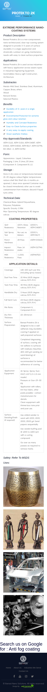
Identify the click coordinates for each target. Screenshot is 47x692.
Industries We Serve (32, 668)
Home (8, 668)
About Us (17, 668)
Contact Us (23, 671)
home (17, 16)
